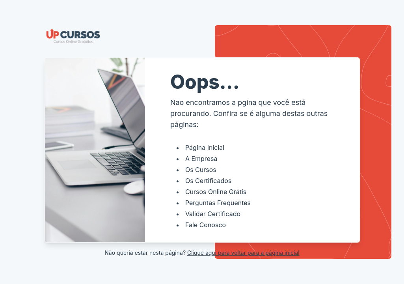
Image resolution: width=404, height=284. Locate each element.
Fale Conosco (205, 225)
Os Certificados (208, 181)
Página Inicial (204, 147)
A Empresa (201, 159)
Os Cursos (200, 170)
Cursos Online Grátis (215, 192)
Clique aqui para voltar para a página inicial (243, 252)
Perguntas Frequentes (218, 203)
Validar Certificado (212, 214)
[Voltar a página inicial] (202, 36)
